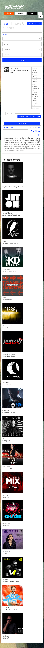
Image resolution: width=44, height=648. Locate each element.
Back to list (34, 23)
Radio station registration (29, 116)
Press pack (22, 123)
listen (9, 13)
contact (20, 13)
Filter (22, 60)
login (32, 13)
